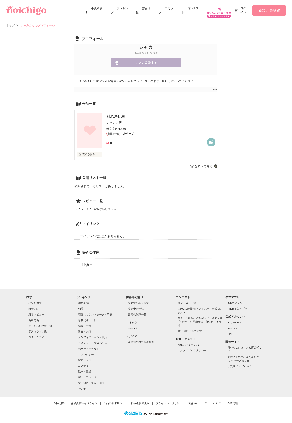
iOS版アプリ (235, 300)
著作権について (197, 400)
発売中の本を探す (138, 300)
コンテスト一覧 (187, 300)
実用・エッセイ (87, 374)
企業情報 (232, 400)
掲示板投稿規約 (140, 400)
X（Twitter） (235, 319)
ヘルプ (217, 400)
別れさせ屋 (115, 114)
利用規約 (59, 400)
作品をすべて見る (200, 163)
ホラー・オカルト (88, 345)
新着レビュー (36, 311)
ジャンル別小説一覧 (40, 323)
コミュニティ (36, 334)
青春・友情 (84, 328)
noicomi (132, 325)
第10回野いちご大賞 (190, 328)
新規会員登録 (269, 9)
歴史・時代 (84, 357)
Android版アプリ (237, 306)
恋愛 (80, 306)
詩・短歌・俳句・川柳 (91, 380)
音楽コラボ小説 (37, 328)
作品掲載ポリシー (114, 400)
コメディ (83, 363)
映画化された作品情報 (141, 339)
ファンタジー (86, 351)
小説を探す (35, 300)
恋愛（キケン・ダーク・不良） (96, 311)
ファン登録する (146, 60)
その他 (82, 385)
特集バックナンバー (189, 342)
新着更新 (33, 317)
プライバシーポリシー (169, 400)
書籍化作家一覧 (137, 311)
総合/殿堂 (83, 300)
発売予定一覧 (136, 306)
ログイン (243, 9)
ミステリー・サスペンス (92, 340)
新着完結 (33, 306)
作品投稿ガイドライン (84, 400)
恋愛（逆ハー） (87, 317)
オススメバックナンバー (192, 347)
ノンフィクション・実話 (92, 334)
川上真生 (86, 262)
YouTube (233, 325)
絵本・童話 (84, 368)
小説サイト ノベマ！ (240, 363)
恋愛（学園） (86, 323)
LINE (230, 331)
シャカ (111, 120)
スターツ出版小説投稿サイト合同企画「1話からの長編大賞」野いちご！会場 (200, 319)
